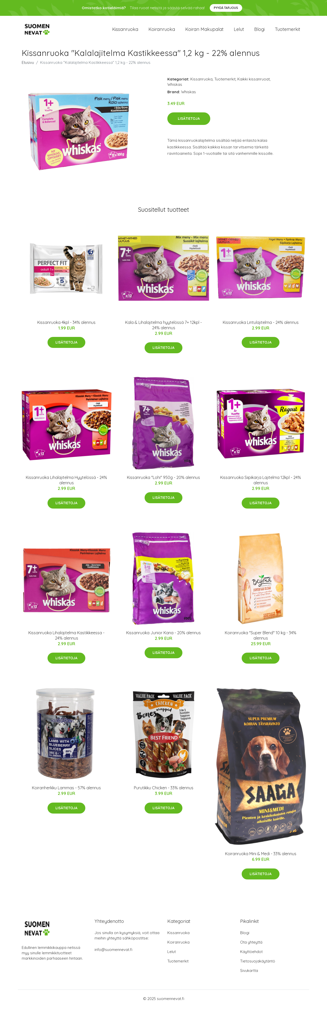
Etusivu (28, 66)
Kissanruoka (125, 31)
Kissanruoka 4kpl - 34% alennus (66, 325)
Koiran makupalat (204, 31)
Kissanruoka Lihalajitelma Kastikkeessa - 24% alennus (66, 639)
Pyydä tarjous (226, 8)
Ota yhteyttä (251, 945)
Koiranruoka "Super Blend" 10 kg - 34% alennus (260, 639)
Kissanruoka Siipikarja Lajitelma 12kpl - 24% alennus (260, 483)
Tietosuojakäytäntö (257, 964)
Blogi (259, 31)
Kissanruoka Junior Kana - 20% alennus (163, 636)
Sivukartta (249, 974)
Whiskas (174, 88)
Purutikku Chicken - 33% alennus (163, 791)
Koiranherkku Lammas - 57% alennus (66, 791)
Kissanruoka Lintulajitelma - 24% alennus (261, 325)
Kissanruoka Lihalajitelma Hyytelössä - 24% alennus (66, 483)
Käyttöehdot (251, 955)
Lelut (239, 31)
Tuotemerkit (287, 31)
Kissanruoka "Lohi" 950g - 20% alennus (163, 481)
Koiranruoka (161, 31)
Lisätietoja (189, 122)
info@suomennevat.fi (113, 953)
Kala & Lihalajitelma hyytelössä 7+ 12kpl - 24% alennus (163, 328)
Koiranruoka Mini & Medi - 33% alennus (260, 857)
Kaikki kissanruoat (253, 82)
